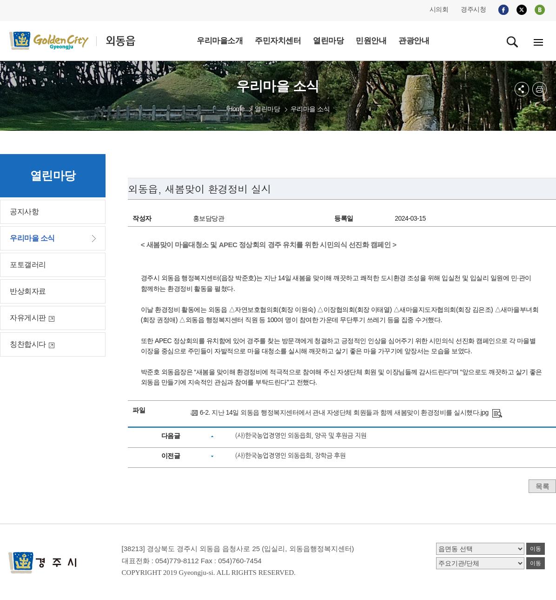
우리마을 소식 (310, 109)
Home (236, 109)
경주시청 (473, 9)
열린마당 (267, 109)
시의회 (439, 9)
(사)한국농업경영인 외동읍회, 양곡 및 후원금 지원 (300, 435)
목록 (542, 486)
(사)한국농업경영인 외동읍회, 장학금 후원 (290, 455)
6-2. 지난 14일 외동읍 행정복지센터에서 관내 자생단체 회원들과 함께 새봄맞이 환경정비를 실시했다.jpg (344, 412)
